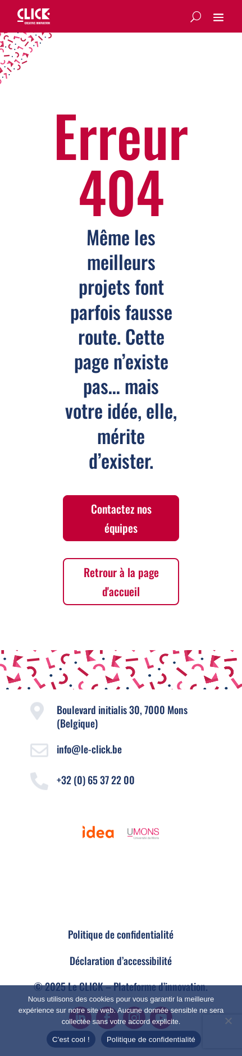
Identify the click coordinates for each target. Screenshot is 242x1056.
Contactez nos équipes (121, 518)
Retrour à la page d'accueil (121, 582)
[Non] (228, 1020)
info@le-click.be (89, 749)
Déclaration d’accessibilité (121, 960)
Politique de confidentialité (120, 934)
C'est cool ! (71, 1039)
